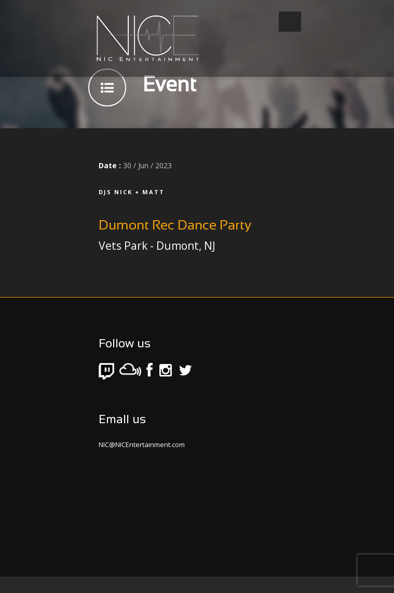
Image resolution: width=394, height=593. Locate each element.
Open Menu (290, 21)
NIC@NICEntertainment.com (142, 444)
